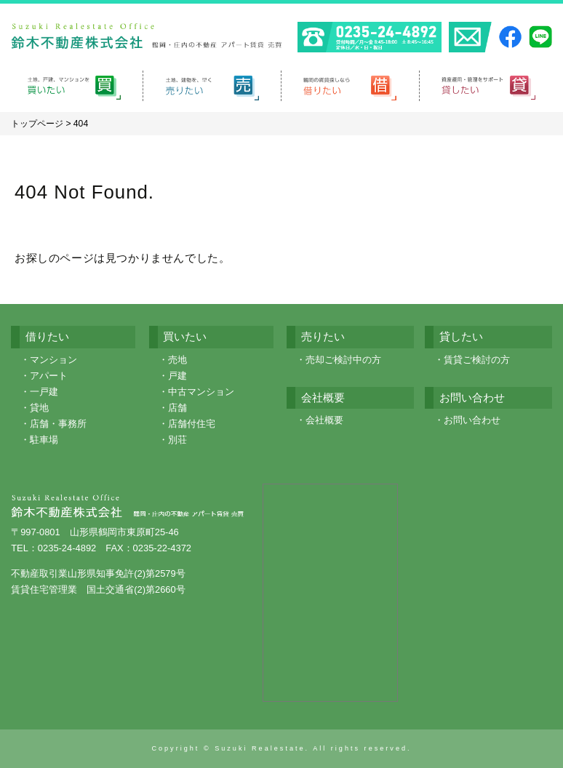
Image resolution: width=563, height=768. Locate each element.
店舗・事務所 (58, 423)
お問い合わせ (472, 420)
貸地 (39, 407)
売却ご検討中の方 (343, 359)
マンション (53, 359)
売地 (177, 359)
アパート (49, 375)
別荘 (177, 439)
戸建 (177, 375)
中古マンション (201, 391)
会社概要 (324, 420)
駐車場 (44, 439)
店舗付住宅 (191, 423)
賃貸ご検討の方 (477, 359)
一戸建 (44, 391)
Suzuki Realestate (260, 748)
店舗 (177, 407)
